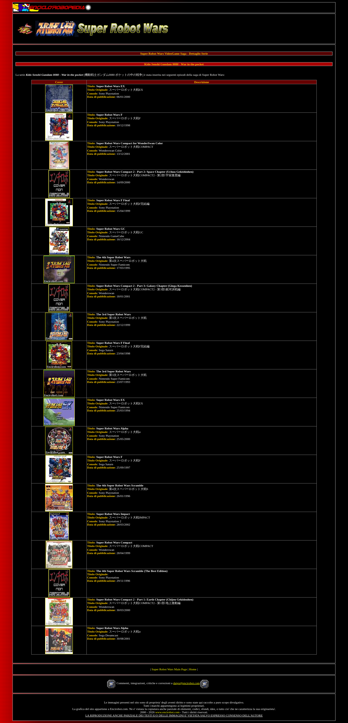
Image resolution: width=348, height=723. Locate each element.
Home (193, 669)
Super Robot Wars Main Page (169, 669)
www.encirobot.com (167, 712)
